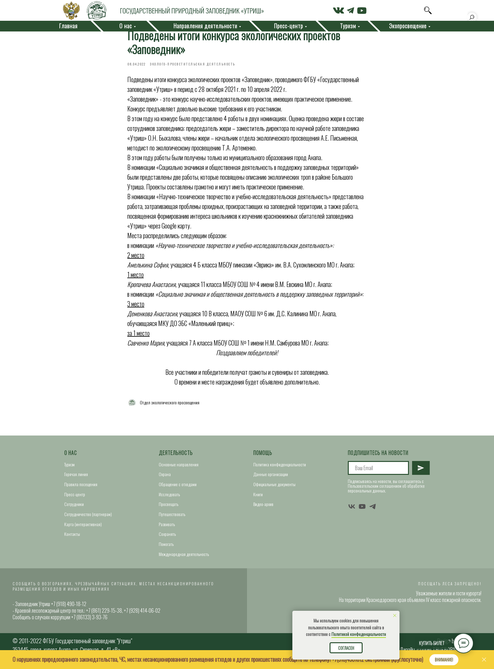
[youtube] (362, 509)
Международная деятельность (184, 557)
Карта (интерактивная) (83, 527)
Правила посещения (80, 487)
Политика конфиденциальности (279, 467)
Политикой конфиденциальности (358, 634)
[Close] (484, 659)
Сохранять (167, 537)
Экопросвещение (408, 26)
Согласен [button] (346, 648)
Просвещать (168, 507)
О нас (70, 456)
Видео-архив (263, 507)
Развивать (167, 527)
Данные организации (270, 477)
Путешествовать (172, 517)
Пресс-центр (74, 497)
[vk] (352, 509)
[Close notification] (395, 615)
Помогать (166, 547)
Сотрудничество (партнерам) (88, 517)
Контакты (72, 537)
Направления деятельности (205, 26)
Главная (68, 26)
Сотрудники (74, 507)
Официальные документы (274, 487)
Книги (258, 497)
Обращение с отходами (178, 487)
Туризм (69, 467)
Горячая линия (76, 477)
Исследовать (169, 497)
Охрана (165, 477)
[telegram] (372, 509)
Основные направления (178, 467)
